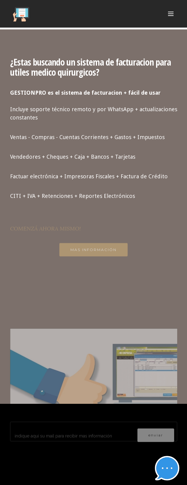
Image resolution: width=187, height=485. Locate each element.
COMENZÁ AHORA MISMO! (45, 230)
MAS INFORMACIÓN (93, 251)
